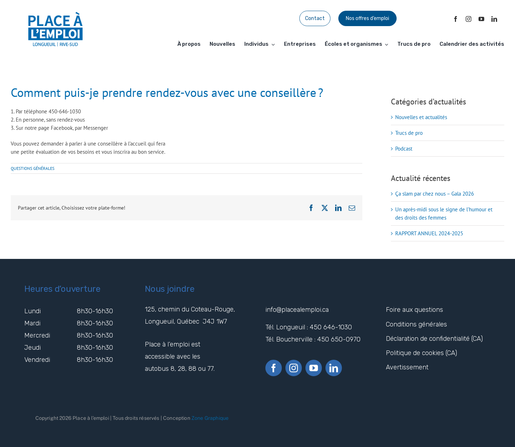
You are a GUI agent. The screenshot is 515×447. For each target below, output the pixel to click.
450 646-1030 (331, 327)
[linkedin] (494, 19)
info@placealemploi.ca (297, 310)
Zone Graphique (210, 418)
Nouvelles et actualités (421, 117)
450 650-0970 (338, 339)
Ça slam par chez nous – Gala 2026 (434, 193)
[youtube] (481, 19)
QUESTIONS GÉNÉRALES (32, 168)
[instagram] (468, 19)
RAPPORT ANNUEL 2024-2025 (429, 233)
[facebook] (455, 19)
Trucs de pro (409, 132)
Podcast (403, 148)
